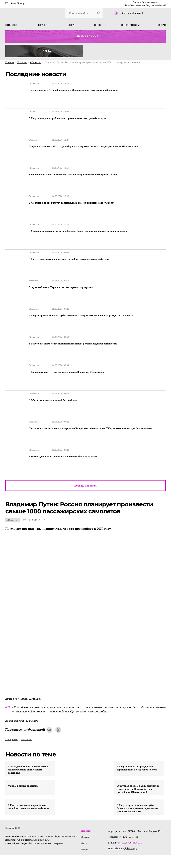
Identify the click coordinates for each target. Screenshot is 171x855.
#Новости (26, 694)
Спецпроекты (130, 25)
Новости (12, 25)
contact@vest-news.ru (128, 797)
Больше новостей (85, 441)
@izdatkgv (130, 803)
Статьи (43, 25)
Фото (71, 25)
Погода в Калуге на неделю (145, 2)
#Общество (11, 694)
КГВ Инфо (32, 676)
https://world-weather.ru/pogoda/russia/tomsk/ (145, 5)
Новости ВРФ (12, 783)
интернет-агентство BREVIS (122, 837)
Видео (98, 25)
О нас (162, 25)
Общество (12, 475)
